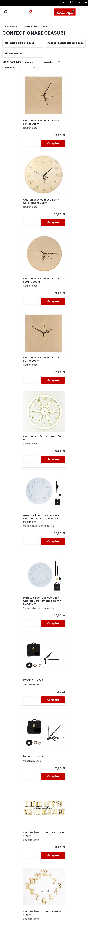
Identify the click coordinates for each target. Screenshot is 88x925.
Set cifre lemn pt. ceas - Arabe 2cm (21, 681)
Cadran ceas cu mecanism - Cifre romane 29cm (64, 122)
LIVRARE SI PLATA (44, 905)
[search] (5, 12)
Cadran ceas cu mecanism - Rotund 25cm (23, 201)
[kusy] (12, 143)
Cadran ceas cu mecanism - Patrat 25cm (64, 201)
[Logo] (65, 12)
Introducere (11, 26)
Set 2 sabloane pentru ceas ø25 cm (64, 602)
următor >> (52, 876)
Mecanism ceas (57, 362)
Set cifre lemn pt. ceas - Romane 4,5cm (62, 444)
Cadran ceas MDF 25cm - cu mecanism (63, 760)
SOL (44, 917)
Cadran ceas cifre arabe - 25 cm (22, 602)
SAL (44, 913)
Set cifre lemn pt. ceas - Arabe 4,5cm (21, 523)
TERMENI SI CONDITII (44, 901)
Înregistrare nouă (80, 2)
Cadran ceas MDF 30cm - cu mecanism (63, 839)
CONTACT (44, 909)
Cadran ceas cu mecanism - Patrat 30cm (23, 122)
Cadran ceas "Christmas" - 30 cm (23, 281)
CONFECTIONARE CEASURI (36, 26)
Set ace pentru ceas (60, 522)
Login (64, 2)
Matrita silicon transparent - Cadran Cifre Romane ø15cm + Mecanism (23, 364)
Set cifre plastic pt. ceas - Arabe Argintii (22, 839)
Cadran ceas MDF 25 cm (62, 680)
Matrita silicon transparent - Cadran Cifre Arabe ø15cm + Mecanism (64, 282)
